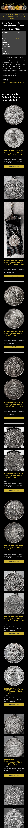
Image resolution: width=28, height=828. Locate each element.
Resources (11, 18)
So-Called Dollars (13, 14)
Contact (18, 18)
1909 (17, 36)
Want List (22, 16)
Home (5, 14)
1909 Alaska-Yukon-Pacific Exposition (13, 82)
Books (4, 16)
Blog (17, 16)
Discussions (11, 16)
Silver (17, 38)
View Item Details (14, 166)
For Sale (21, 14)
